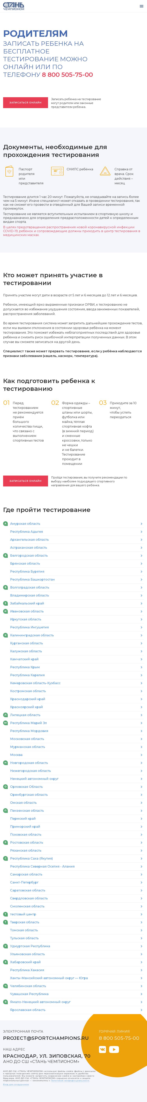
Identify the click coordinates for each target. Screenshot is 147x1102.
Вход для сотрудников (16, 1084)
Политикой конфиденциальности (70, 1080)
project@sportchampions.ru (46, 1038)
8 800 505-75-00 (67, 74)
